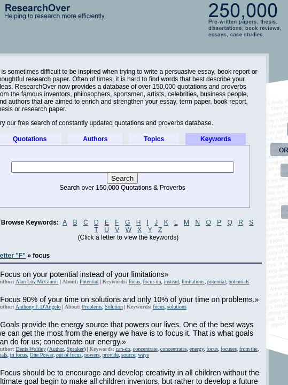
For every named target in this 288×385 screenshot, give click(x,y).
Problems (92, 307)
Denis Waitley (30, 349)
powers (92, 355)
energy (197, 349)
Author (56, 349)
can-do (122, 349)
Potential (89, 281)
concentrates (173, 349)
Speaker (75, 349)
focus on (152, 281)
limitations (193, 281)
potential (216, 281)
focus (135, 281)
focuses (229, 349)
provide (111, 355)
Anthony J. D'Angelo (38, 307)
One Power (41, 355)
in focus (18, 355)
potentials (239, 281)
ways (143, 355)
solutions (176, 307)
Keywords (215, 139)
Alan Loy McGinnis (37, 281)
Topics (154, 139)
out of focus (69, 355)
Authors (95, 139)
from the (248, 349)
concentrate (145, 349)
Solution (114, 307)
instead (171, 281)
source (128, 355)
